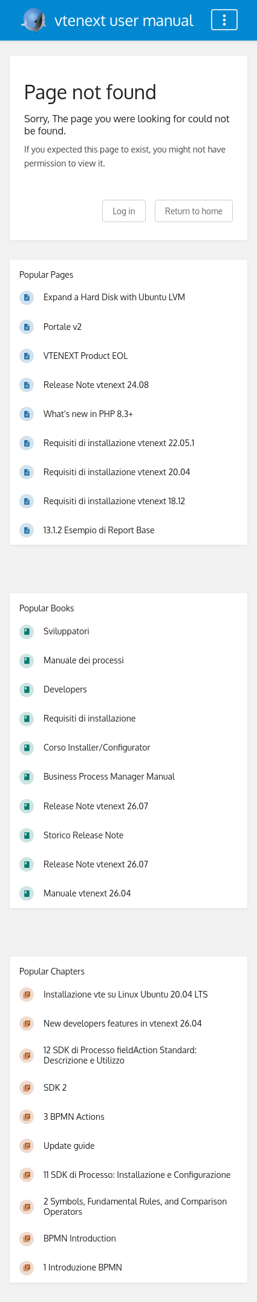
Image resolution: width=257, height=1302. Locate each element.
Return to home (194, 211)
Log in (123, 211)
